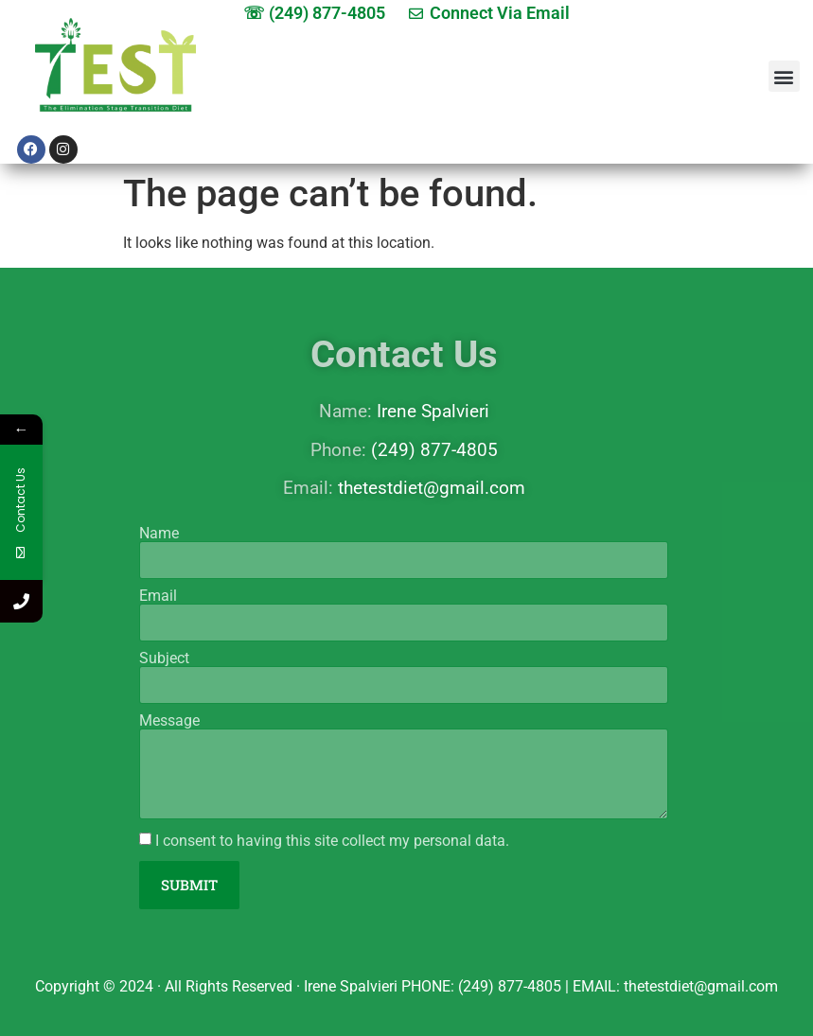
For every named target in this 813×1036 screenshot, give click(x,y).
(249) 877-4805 (434, 450)
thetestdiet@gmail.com (431, 488)
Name (159, 533)
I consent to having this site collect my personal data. (332, 841)
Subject (164, 658)
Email (158, 596)
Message (169, 721)
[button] (784, 76)
